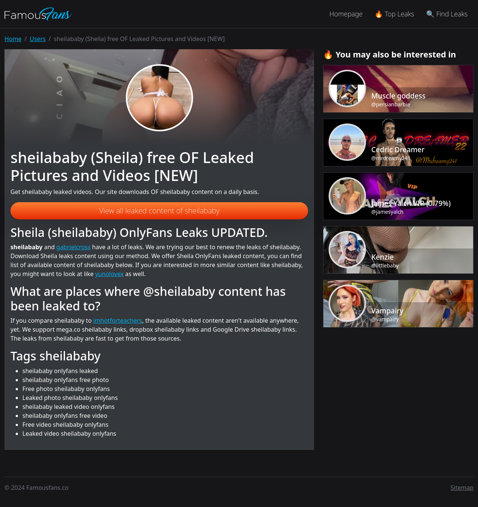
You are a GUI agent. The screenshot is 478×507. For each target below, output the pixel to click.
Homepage (346, 13)
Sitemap (462, 487)
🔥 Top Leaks (394, 13)
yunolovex (109, 274)
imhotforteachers (117, 320)
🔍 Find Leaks (447, 13)
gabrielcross (73, 247)
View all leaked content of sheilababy (159, 211)
